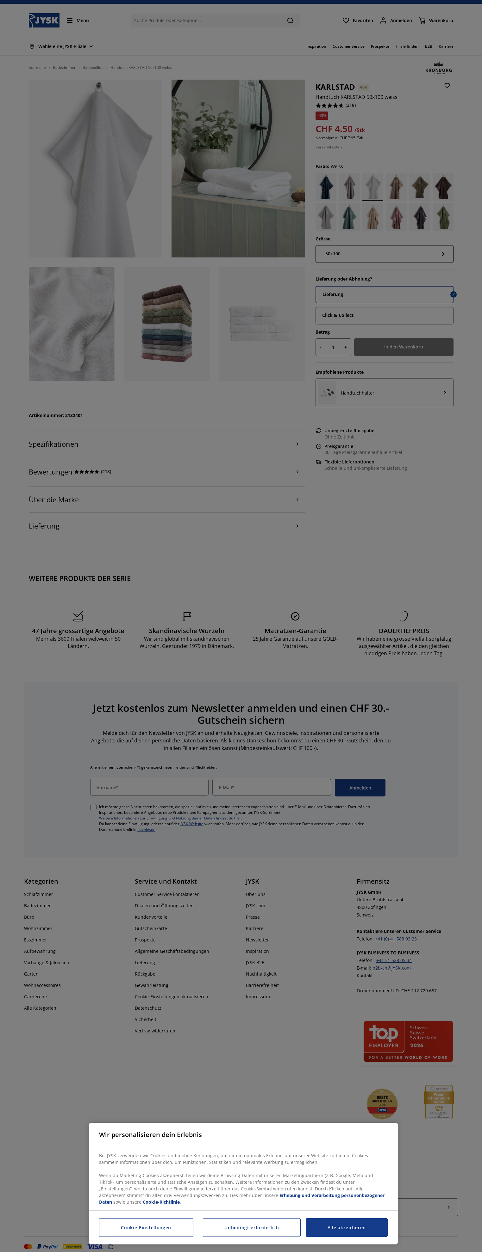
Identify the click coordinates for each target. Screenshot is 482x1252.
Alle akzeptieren (347, 1228)
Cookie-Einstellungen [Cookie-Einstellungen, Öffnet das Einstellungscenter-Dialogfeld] (146, 1228)
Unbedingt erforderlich (251, 1228)
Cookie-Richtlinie (161, 1202)
